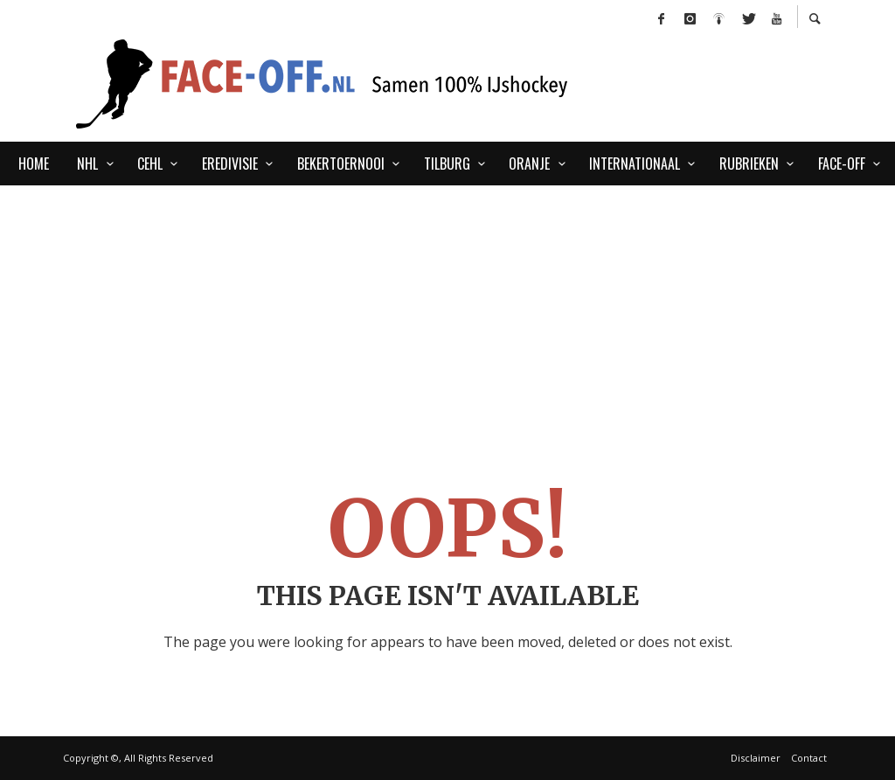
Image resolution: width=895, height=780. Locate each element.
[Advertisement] (447, 316)
